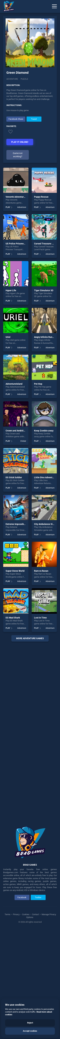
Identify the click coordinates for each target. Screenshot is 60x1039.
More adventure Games (30, 638)
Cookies (26, 914)
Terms (8, 914)
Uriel (8, 337)
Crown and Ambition (16, 430)
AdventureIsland (14, 384)
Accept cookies (30, 1031)
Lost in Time (40, 617)
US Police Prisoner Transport (20, 243)
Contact (36, 914)
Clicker (23, 441)
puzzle (24, 79)
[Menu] (54, 6)
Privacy (16, 914)
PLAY (8, 207)
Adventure (12, 79)
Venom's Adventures (16, 197)
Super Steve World (15, 571)
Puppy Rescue (41, 197)
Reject (30, 1023)
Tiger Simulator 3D (43, 290)
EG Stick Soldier (14, 477)
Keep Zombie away (43, 430)
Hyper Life (11, 290)
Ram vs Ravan (41, 571)
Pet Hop (38, 384)
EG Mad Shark (13, 617)
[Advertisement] (30, 731)
